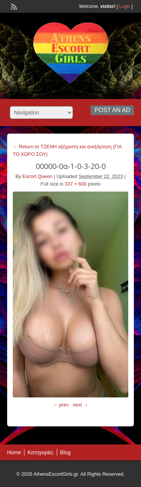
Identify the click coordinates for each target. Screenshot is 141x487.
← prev (61, 405)
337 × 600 (75, 184)
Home (14, 452)
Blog (65, 452)
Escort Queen (38, 176)
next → (80, 405)
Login (124, 6)
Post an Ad (112, 110)
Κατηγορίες (40, 452)
